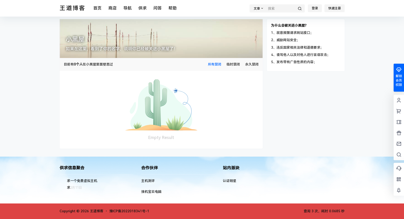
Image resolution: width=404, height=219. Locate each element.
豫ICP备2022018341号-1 (129, 211)
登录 (315, 8)
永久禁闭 (252, 64)
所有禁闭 (214, 64)
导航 (127, 8)
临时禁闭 (233, 64)
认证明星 (229, 181)
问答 (157, 8)
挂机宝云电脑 (151, 192)
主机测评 (148, 181)
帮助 (172, 8)
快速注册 (334, 8)
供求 (142, 8)
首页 (97, 8)
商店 (112, 8)
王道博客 (96, 211)
